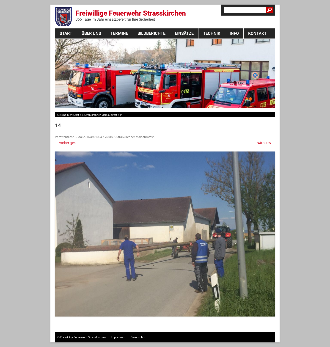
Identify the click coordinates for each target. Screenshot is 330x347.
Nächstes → (266, 142)
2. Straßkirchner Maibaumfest (99, 114)
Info (234, 33)
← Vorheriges (65, 142)
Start (66, 33)
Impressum (118, 337)
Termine (119, 33)
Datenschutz (139, 337)
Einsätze (184, 33)
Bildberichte (151, 33)
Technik (211, 33)
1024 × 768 (102, 137)
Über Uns (91, 33)
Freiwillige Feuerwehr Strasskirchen (131, 15)
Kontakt (257, 33)
